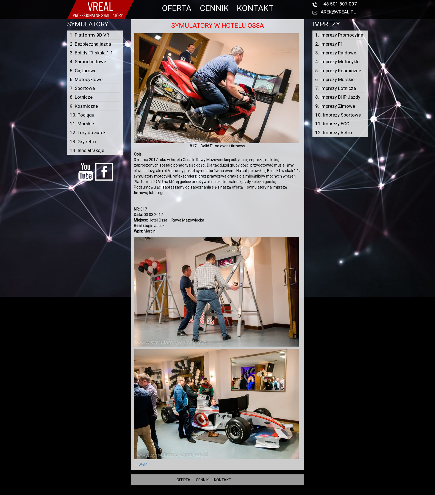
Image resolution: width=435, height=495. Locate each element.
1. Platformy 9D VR (89, 35)
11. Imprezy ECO (332, 123)
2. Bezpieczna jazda (90, 44)
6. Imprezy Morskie (334, 79)
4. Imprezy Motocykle (337, 61)
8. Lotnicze (81, 97)
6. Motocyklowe (86, 79)
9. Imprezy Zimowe (335, 106)
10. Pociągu (82, 115)
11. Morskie (82, 123)
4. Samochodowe (88, 61)
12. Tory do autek (88, 132)
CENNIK (214, 8)
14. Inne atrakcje (87, 150)
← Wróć (140, 465)
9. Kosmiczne (84, 106)
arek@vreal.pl (338, 12)
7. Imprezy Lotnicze (335, 88)
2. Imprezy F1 (329, 44)
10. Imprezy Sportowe (338, 115)
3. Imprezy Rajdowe (335, 53)
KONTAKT (255, 8)
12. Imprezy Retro (333, 132)
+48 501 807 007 (339, 4)
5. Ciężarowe (83, 70)
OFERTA (177, 8)
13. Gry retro (83, 141)
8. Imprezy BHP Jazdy (337, 97)
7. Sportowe (82, 88)
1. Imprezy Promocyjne (339, 35)
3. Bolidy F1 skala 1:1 (91, 53)
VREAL (227, 492)
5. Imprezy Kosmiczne (338, 70)
